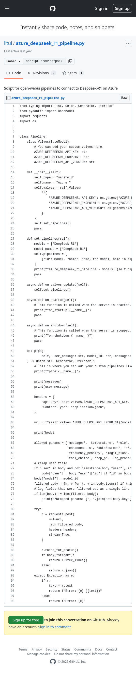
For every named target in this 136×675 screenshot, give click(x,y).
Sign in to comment (54, 626)
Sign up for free (26, 620)
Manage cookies (38, 654)
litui (8, 43)
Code (13, 72)
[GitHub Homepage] (53, 661)
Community (82, 649)
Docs (98, 649)
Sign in (102, 8)
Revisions (41, 73)
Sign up (122, 8)
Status (65, 649)
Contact (111, 649)
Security (51, 649)
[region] (68, 354)
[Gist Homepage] (53, 8)
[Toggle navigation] (7, 8)
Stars (73, 73)
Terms (23, 649)
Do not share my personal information (81, 654)
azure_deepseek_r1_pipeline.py (50, 43)
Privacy (37, 649)
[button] (70, 61)
